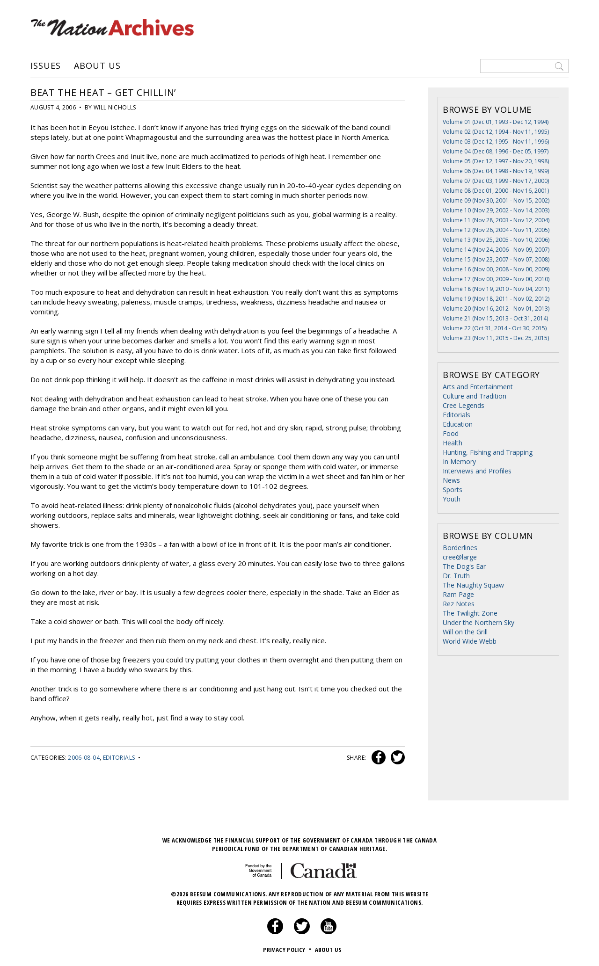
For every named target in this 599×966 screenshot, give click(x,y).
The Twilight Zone (470, 613)
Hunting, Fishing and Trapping (488, 452)
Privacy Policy (288, 949)
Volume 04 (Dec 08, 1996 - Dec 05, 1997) (495, 151)
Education (458, 424)
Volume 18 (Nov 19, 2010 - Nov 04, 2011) (496, 289)
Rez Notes (459, 603)
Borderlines (460, 547)
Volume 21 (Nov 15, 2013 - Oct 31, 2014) (495, 318)
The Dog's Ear (464, 566)
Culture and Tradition (474, 396)
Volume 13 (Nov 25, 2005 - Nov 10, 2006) (496, 240)
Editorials (119, 758)
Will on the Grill (465, 631)
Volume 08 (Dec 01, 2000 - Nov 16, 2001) (496, 191)
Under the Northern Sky (478, 622)
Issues (45, 66)
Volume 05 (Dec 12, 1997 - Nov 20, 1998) (496, 161)
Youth (451, 498)
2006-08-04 (84, 758)
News (451, 480)
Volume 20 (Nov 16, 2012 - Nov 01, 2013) (496, 308)
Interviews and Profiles (477, 470)
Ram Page (458, 594)
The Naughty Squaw (473, 585)
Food (451, 433)
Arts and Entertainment (478, 386)
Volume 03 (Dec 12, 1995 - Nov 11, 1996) (496, 141)
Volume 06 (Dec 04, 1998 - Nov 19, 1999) (496, 171)
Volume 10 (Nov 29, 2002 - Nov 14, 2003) (496, 210)
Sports (452, 489)
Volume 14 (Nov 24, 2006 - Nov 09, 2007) (496, 250)
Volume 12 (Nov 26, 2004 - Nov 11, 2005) (496, 230)
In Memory (459, 461)
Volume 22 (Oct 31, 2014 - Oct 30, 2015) (495, 328)
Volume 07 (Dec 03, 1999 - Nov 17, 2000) (496, 181)
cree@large (460, 556)
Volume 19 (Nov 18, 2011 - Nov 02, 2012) (496, 299)
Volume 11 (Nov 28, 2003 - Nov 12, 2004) (496, 220)
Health (452, 442)
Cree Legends (463, 405)
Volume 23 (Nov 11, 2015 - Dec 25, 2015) (496, 338)
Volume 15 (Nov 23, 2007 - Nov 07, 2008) (496, 259)
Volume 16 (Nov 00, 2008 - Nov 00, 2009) (496, 269)
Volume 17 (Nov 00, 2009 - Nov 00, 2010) (496, 279)
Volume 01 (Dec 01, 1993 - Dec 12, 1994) (495, 122)
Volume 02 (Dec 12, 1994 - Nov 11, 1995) (496, 132)
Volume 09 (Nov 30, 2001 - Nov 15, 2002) (496, 200)
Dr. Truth (456, 575)
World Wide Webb (470, 641)
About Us (97, 66)
